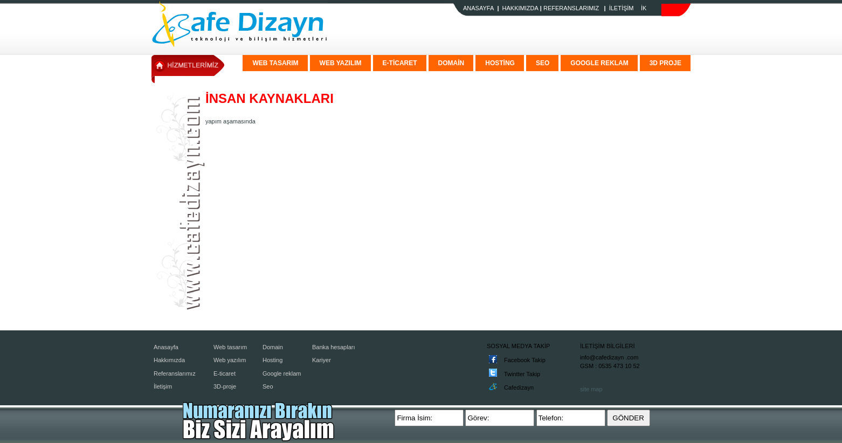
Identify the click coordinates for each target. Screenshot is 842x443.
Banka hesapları (333, 347)
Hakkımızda (169, 360)
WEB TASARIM (275, 63)
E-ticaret (224, 373)
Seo (268, 386)
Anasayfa (166, 347)
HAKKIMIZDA (520, 8)
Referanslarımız (175, 373)
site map (591, 389)
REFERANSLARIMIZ (571, 8)
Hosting (272, 360)
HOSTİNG (500, 63)
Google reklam (282, 373)
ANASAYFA (478, 8)
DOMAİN (451, 63)
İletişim (163, 386)
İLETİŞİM (621, 8)
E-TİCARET (400, 63)
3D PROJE (665, 63)
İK (643, 8)
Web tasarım (230, 347)
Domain (273, 347)
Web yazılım (229, 360)
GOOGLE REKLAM (599, 63)
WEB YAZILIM (341, 63)
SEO (542, 63)
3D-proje (224, 386)
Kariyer (321, 360)
